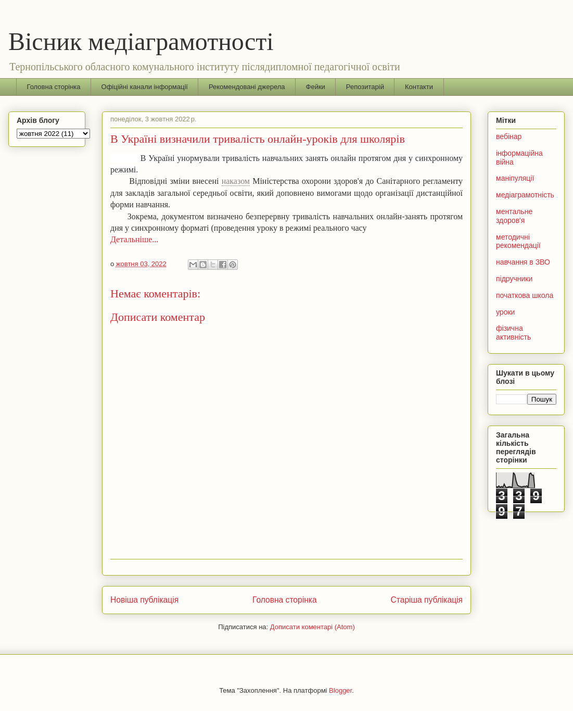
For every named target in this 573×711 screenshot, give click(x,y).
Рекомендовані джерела (247, 87)
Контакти (419, 87)
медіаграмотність (525, 195)
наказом (236, 181)
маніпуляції (515, 178)
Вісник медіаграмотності (141, 41)
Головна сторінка (54, 87)
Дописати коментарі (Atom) (312, 627)
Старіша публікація (427, 599)
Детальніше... (134, 239)
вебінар (508, 136)
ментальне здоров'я (514, 215)
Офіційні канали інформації (144, 87)
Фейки (315, 87)
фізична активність (513, 332)
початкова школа (524, 295)
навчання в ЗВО (523, 262)
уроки (505, 312)
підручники (514, 279)
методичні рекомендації (518, 241)
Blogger (340, 690)
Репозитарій (365, 87)
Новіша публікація (144, 599)
